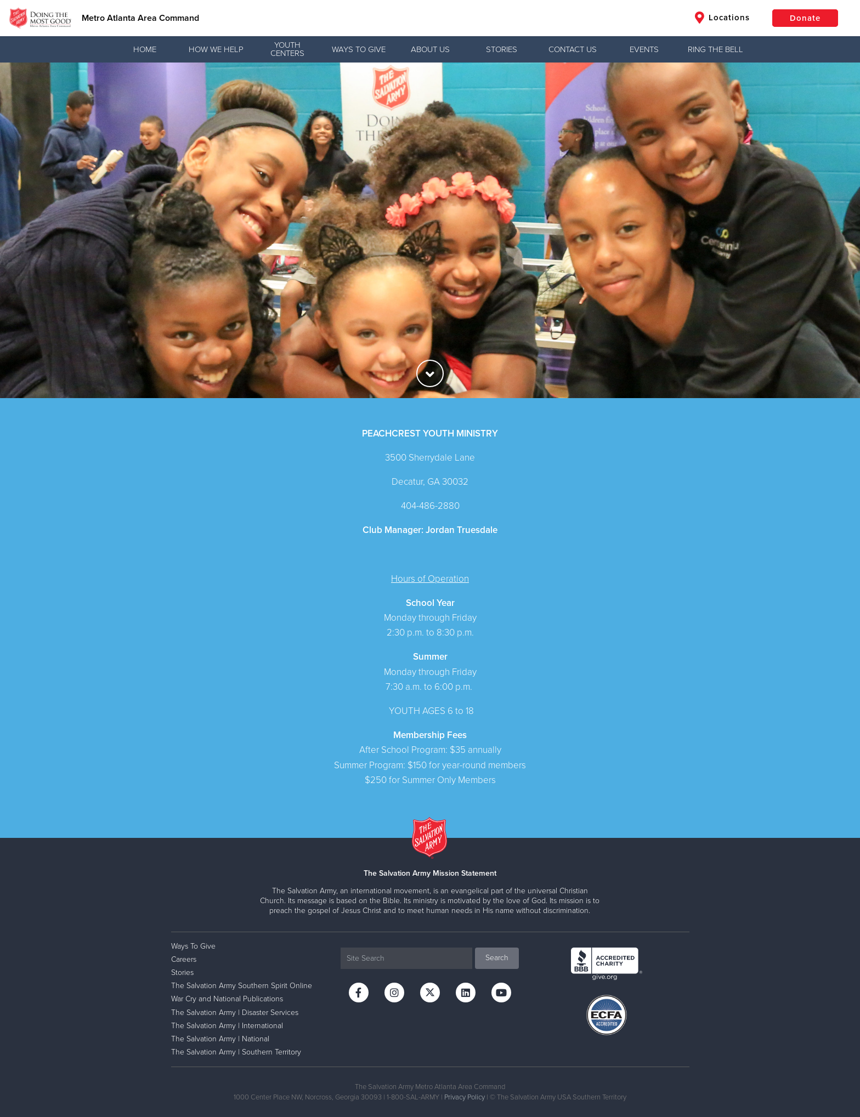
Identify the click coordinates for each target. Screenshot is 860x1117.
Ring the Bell (715, 49)
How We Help (216, 49)
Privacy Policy (464, 1097)
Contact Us (572, 49)
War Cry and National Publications (227, 998)
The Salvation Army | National (220, 1039)
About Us (430, 49)
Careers (183, 959)
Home (144, 49)
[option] (430, 230)
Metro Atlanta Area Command (140, 18)
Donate (805, 18)
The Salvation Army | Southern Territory (236, 1052)
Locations (722, 18)
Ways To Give (359, 49)
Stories (501, 49)
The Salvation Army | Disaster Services (234, 1012)
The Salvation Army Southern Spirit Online (241, 985)
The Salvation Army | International (227, 1025)
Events (644, 49)
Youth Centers (287, 49)
